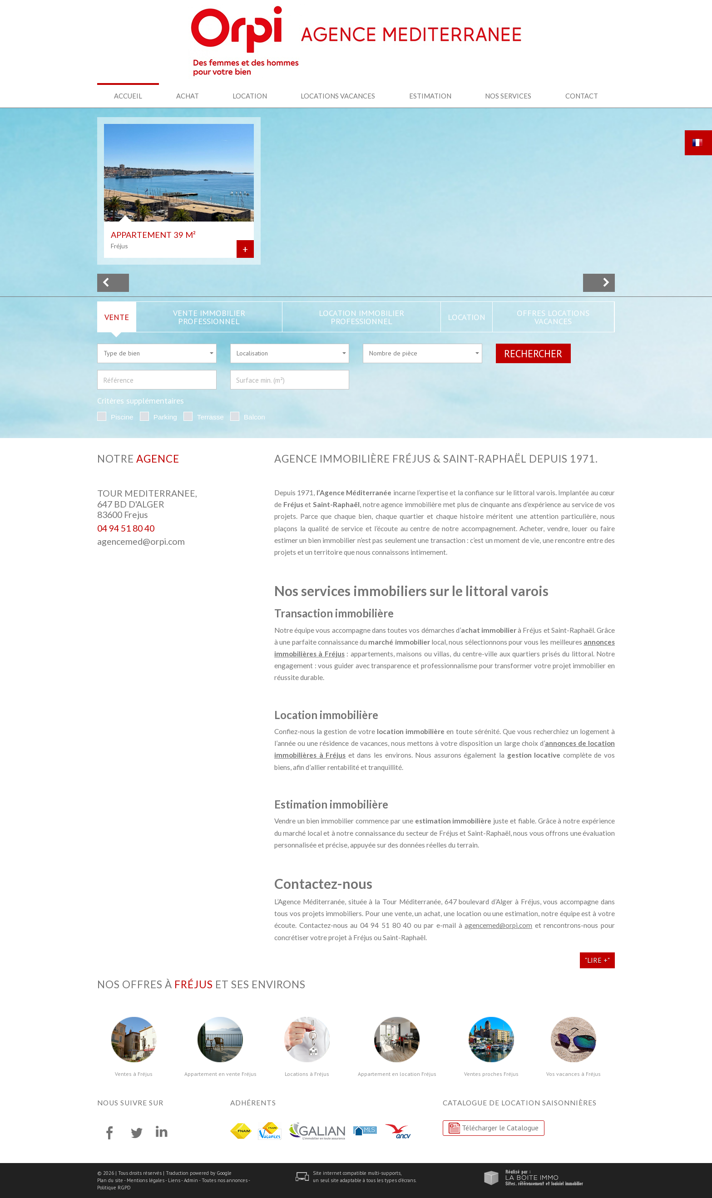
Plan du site (110, 1180)
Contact (581, 96)
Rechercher (533, 353)
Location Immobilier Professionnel (361, 316)
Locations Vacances (338, 96)
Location (249, 96)
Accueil (128, 96)
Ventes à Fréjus (134, 1074)
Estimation (430, 96)
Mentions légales (145, 1180)
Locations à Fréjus (307, 1074)
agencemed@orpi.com (141, 541)
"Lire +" (597, 960)
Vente (116, 316)
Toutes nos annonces (224, 1180)
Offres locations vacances (553, 316)
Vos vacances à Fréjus (573, 1074)
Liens (174, 1180)
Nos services (508, 96)
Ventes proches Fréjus (491, 1074)
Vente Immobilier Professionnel (209, 316)
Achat (187, 96)
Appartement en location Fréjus (397, 1074)
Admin (191, 1180)
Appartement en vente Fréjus (220, 1074)
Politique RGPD (114, 1187)
